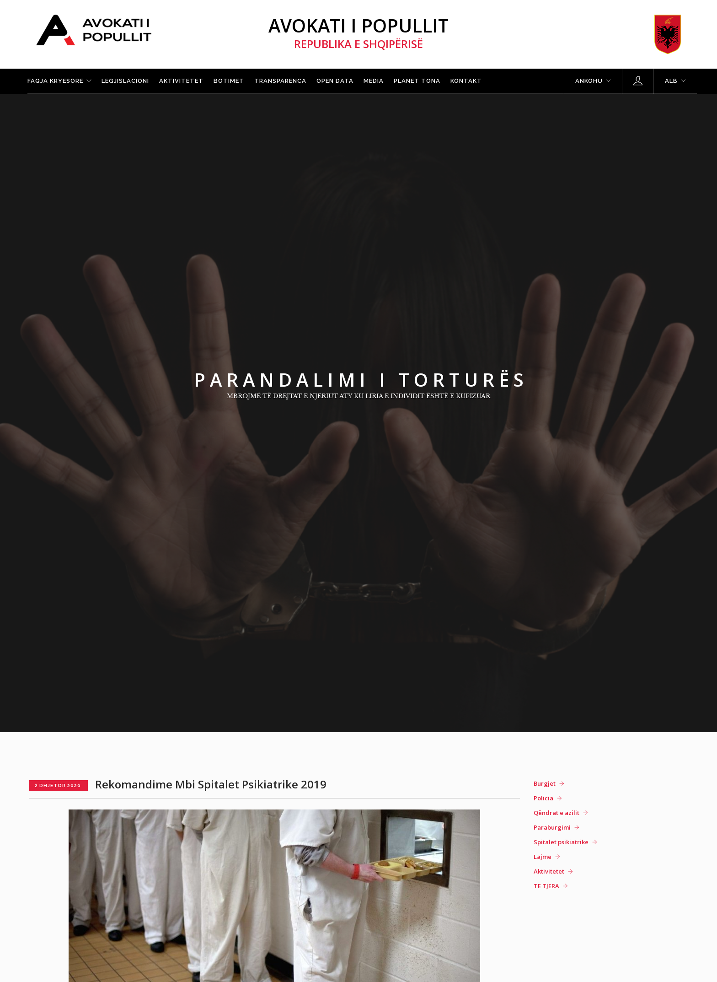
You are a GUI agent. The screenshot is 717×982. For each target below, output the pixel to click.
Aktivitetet (181, 80)
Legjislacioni (125, 80)
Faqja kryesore (55, 80)
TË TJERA (546, 886)
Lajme (542, 857)
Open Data (334, 80)
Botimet (229, 80)
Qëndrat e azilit (556, 813)
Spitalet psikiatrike (561, 842)
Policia (543, 798)
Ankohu (589, 80)
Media (374, 80)
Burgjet (545, 783)
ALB (671, 80)
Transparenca (280, 80)
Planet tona (417, 80)
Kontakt (466, 80)
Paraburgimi (552, 827)
